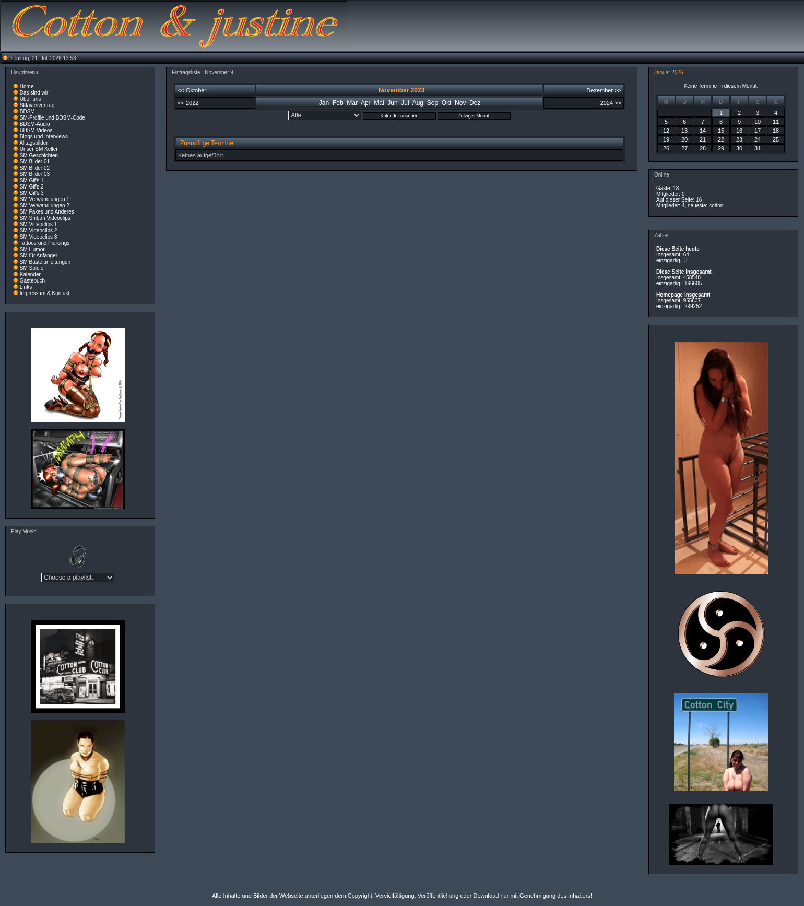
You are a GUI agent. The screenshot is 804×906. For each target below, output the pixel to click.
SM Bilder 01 (35, 161)
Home (27, 86)
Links (26, 287)
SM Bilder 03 (35, 174)
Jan (324, 103)
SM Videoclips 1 (38, 224)
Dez (474, 103)
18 (776, 130)
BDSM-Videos (36, 130)
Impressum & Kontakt (45, 293)
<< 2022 (188, 103)
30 (739, 148)
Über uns (30, 99)
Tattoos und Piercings (45, 243)
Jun (392, 103)
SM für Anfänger (38, 255)
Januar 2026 (668, 72)
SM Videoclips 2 (38, 230)
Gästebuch (32, 281)
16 (739, 130)
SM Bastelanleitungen (45, 262)
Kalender (30, 274)
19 (666, 139)
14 (703, 130)
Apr (366, 103)
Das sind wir (34, 93)
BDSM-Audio (35, 124)
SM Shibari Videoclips (45, 218)
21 (703, 139)
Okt (447, 103)
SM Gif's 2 (32, 187)
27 (684, 148)
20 (684, 139)
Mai (379, 103)
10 (757, 122)
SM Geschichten (39, 155)
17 (757, 130)
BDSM (27, 111)
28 (703, 148)
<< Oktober (192, 90)
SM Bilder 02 (35, 168)
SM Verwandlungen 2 (44, 205)
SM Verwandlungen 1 (44, 199)
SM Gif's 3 (32, 193)
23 (739, 139)
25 (776, 139)
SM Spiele (32, 268)
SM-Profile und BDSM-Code (52, 118)
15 (721, 130)
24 (757, 139)
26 (666, 148)
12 (666, 130)
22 (721, 139)
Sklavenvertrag (37, 105)
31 (757, 148)
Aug (417, 103)
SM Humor (32, 249)
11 (776, 122)
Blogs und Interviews (44, 136)
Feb (338, 103)
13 (684, 130)
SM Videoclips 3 (38, 237)
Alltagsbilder (33, 143)
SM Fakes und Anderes (47, 212)
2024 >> (610, 103)
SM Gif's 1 (32, 180)
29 (721, 148)
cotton (716, 205)
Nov (460, 103)
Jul (405, 103)
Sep (432, 103)
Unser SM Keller (39, 149)
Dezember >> (603, 90)
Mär (352, 103)
